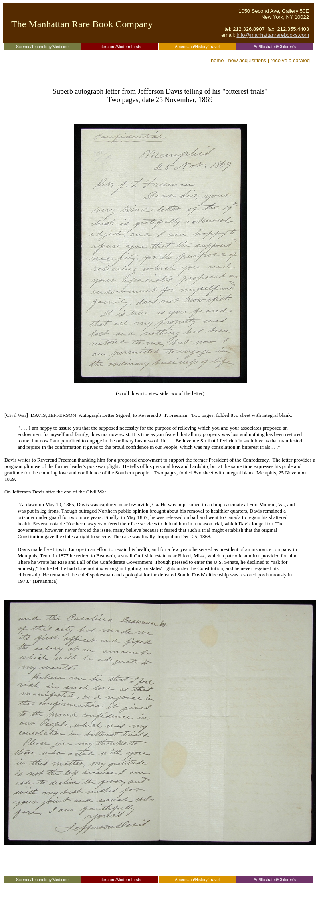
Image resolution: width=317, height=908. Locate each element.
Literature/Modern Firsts (120, 47)
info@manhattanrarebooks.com (272, 35)
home (217, 60)
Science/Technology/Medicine (42, 47)
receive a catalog (290, 60)
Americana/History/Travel (197, 47)
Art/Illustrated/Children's (275, 47)
